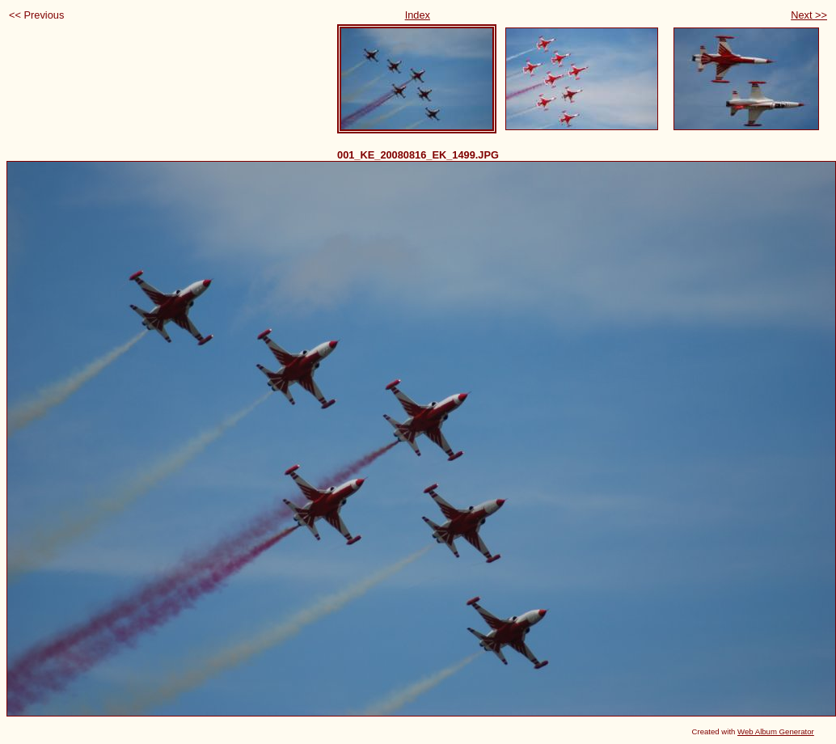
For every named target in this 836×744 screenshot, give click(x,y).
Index (417, 15)
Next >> (809, 15)
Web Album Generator (775, 731)
